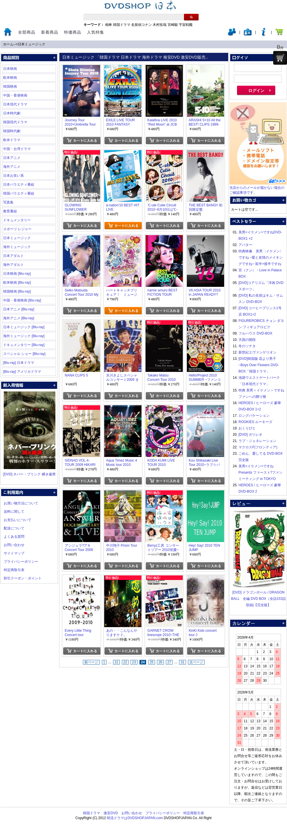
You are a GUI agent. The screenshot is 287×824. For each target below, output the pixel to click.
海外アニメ (11, 167)
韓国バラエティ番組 (18, 193)
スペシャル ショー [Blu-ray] (24, 354)
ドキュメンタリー (17, 220)
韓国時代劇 (11, 131)
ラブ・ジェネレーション (257, 441)
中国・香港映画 (15, 95)
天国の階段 (247, 340)
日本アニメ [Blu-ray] (18, 309)
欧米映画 (10, 78)
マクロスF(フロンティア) (257, 447)
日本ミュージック (31, 44)
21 (116, 662)
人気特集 (95, 32)
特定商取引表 (14, 570)
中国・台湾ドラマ (17, 149)
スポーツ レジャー (17, 229)
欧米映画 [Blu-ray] (17, 283)
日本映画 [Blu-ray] (17, 274)
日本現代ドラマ (15, 104)
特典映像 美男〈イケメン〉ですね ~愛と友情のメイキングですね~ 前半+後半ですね (260, 257)
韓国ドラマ (121, 25)
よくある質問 (14, 537)
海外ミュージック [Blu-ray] (23, 336)
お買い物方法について (21, 503)
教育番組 (10, 211)
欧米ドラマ (11, 140)
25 (152, 662)
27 (169, 662)
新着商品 (49, 32)
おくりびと (247, 428)
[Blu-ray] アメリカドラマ (22, 372)
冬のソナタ (247, 346)
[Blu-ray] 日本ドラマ (18, 363)
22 (125, 662)
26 (160, 662)
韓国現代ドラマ (15, 122)
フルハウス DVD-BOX (255, 333)
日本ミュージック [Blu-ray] (23, 327)
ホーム (8, 44)
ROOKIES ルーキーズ (255, 422)
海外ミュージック (17, 247)
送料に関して (14, 512)
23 (134, 662)
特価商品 (72, 32)
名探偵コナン (141, 25)
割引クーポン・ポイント (23, 578)
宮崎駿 (173, 25)
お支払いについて (17, 520)
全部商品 (26, 32)
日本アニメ (11, 158)
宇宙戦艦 (186, 25)
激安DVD (111, 813)
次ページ (196, 662)
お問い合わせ (14, 545)
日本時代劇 (11, 113)
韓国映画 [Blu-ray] (17, 291)
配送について (14, 528)
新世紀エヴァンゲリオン (257, 352)
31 (182, 662)
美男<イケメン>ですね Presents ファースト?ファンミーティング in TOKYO (260, 472)
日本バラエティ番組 (18, 185)
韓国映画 (10, 86)
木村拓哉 (159, 25)
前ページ (91, 662)
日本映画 (10, 69)
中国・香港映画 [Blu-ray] (22, 300)
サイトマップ (14, 553)
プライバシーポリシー (21, 562)
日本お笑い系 (13, 176)
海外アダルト (13, 265)
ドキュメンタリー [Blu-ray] (23, 345)
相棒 (108, 25)
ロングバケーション (253, 416)
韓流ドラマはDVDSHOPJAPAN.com (135, 818)
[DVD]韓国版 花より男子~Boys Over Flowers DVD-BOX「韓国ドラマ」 (258, 365)
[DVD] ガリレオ (250, 435)
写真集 (8, 202)
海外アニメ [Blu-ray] (18, 318)
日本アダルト (13, 256)
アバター (245, 245)
